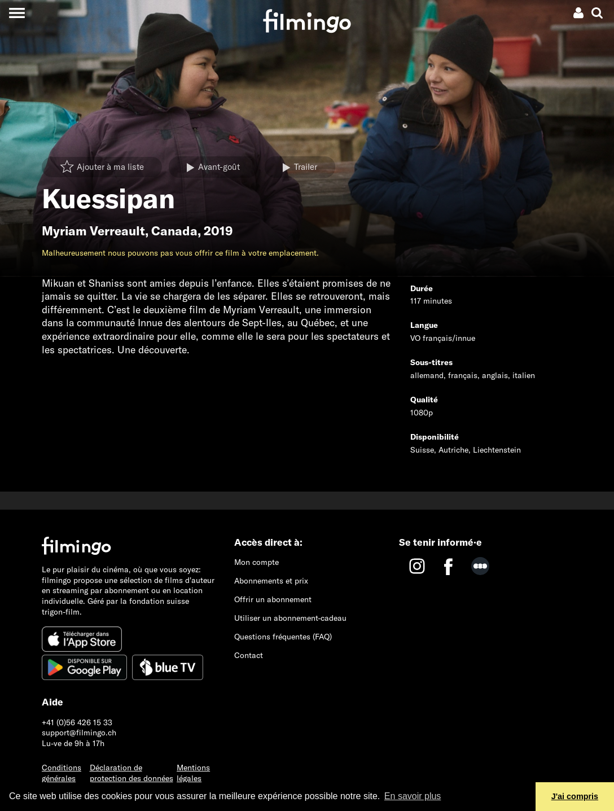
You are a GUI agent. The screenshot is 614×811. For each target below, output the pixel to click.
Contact (248, 655)
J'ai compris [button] (574, 796)
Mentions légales (193, 772)
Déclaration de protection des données (131, 772)
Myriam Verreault (93, 231)
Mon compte (256, 562)
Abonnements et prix (271, 581)
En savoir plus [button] (412, 796)
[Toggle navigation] (16, 12)
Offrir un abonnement (273, 599)
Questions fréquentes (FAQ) (283, 637)
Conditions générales (61, 772)
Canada (174, 231)
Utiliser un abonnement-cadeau (290, 618)
